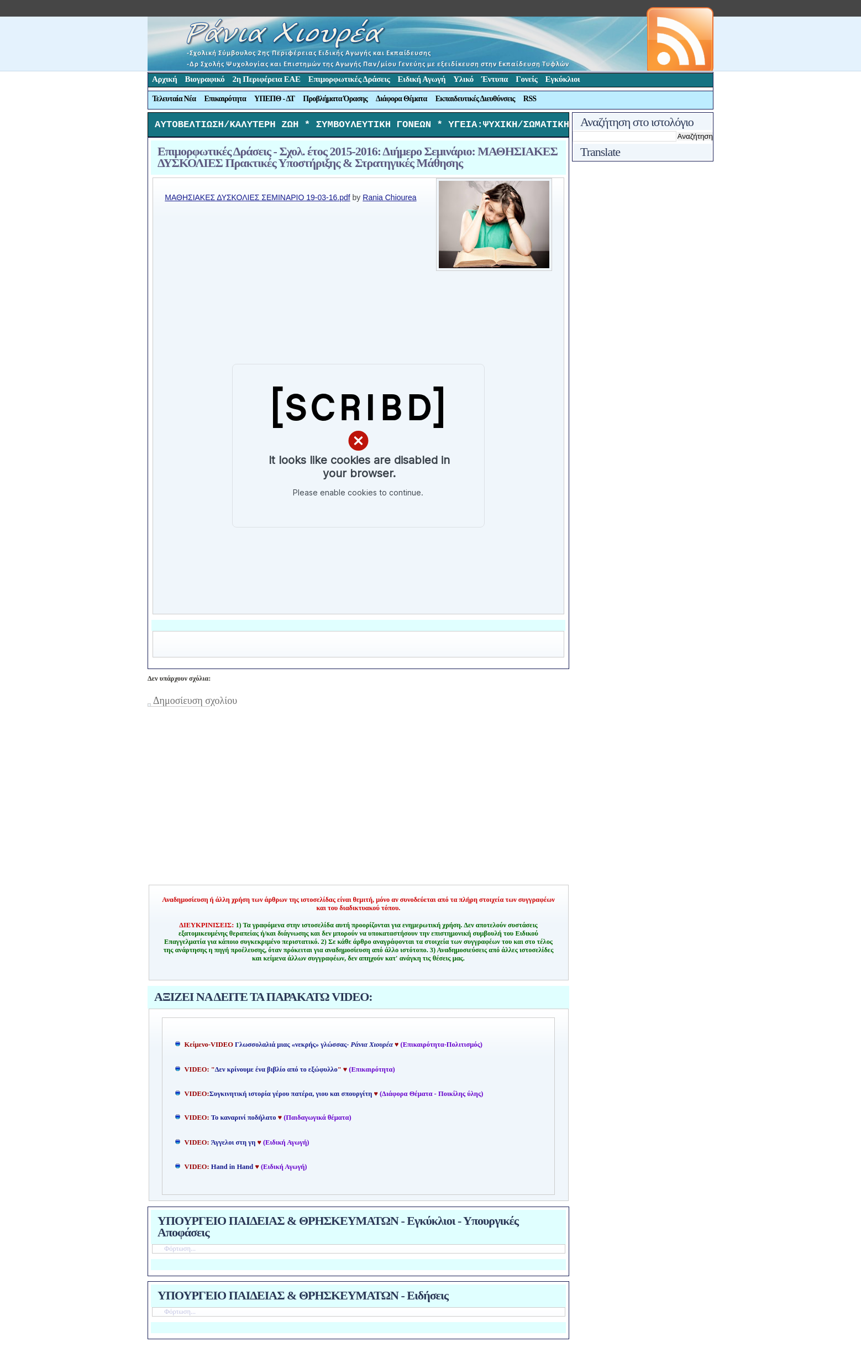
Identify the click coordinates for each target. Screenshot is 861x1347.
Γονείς (526, 79)
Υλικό (463, 79)
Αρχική (164, 79)
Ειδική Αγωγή (422, 79)
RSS (530, 99)
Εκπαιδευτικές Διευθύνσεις (475, 99)
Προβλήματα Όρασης (335, 99)
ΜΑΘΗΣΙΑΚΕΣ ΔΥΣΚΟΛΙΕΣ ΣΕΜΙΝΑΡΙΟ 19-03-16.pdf (257, 200)
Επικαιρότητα (225, 99)
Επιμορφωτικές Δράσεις (349, 79)
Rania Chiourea (389, 200)
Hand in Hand (232, 1169)
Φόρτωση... (180, 1251)
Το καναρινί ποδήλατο (243, 1120)
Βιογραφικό (205, 79)
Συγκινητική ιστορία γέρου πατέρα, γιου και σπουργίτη (291, 1096)
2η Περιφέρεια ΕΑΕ (266, 79)
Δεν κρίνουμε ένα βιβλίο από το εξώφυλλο (276, 1072)
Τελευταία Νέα (174, 99)
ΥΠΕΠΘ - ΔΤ (274, 99)
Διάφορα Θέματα (401, 99)
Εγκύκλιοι (562, 79)
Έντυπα (494, 79)
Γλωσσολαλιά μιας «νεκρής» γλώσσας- (314, 1047)
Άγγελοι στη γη (234, 1145)
